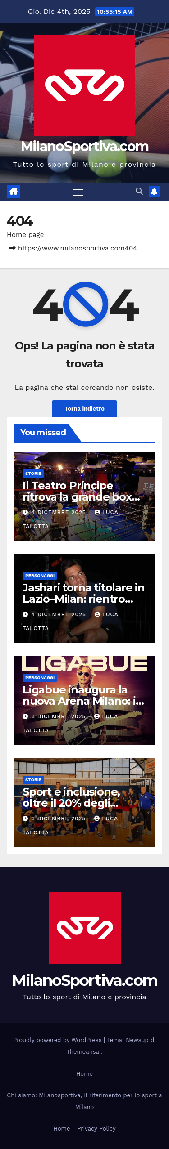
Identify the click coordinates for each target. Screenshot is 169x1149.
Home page (25, 235)
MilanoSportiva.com (84, 146)
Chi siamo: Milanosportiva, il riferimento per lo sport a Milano (84, 1101)
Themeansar (83, 1051)
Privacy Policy (96, 1128)
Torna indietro (84, 408)
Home (84, 1073)
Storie (33, 473)
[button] (139, 191)
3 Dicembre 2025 (60, 716)
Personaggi (40, 575)
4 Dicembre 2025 (60, 512)
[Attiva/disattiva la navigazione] (78, 192)
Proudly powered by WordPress (58, 1040)
